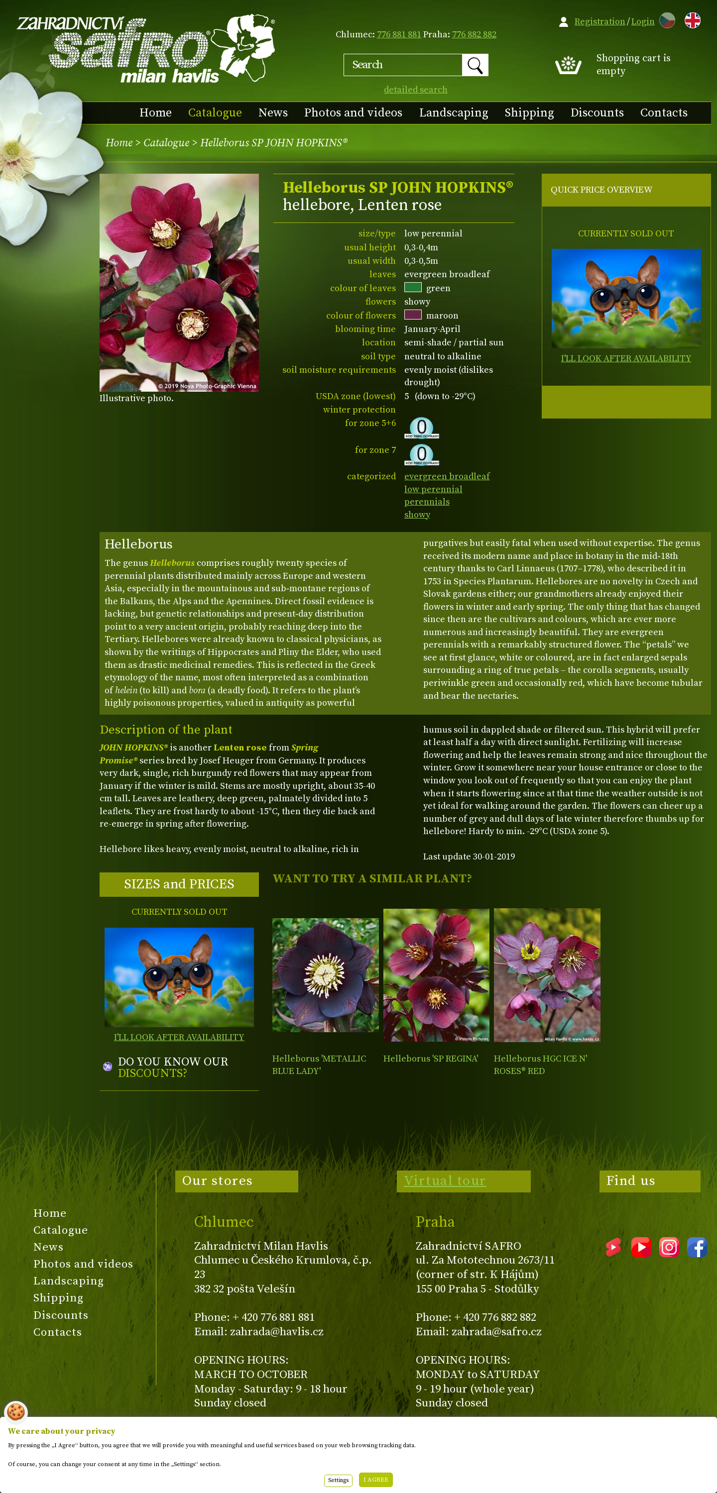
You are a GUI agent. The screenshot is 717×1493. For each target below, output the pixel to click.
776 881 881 (399, 34)
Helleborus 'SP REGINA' (430, 1059)
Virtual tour (445, 1181)
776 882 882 (474, 34)
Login (643, 21)
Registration (600, 21)
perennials (427, 502)
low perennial (433, 489)
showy (417, 515)
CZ (664, 18)
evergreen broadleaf (447, 476)
